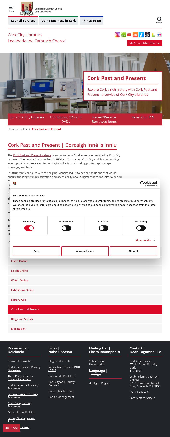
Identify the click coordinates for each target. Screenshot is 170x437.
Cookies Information (20, 361)
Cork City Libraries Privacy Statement (24, 368)
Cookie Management (61, 397)
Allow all (133, 251)
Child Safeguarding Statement (19, 404)
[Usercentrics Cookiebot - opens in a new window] (142, 183)
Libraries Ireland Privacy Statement (23, 395)
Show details (143, 240)
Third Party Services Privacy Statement (20, 377)
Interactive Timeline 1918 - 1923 (64, 368)
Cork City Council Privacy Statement (23, 386)
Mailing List (18, 329)
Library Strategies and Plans (21, 419)
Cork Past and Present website (32, 155)
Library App (18, 300)
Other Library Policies (21, 412)
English (105, 383)
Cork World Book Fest (61, 376)
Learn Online (19, 261)
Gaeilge (93, 383)
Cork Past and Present (25, 309)
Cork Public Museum (61, 391)
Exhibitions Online (22, 290)
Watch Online (19, 280)
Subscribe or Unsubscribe (97, 362)
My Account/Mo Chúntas (144, 43)
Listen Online (19, 271)
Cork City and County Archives (61, 383)
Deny (36, 251)
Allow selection (85, 251)
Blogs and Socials (22, 319)
